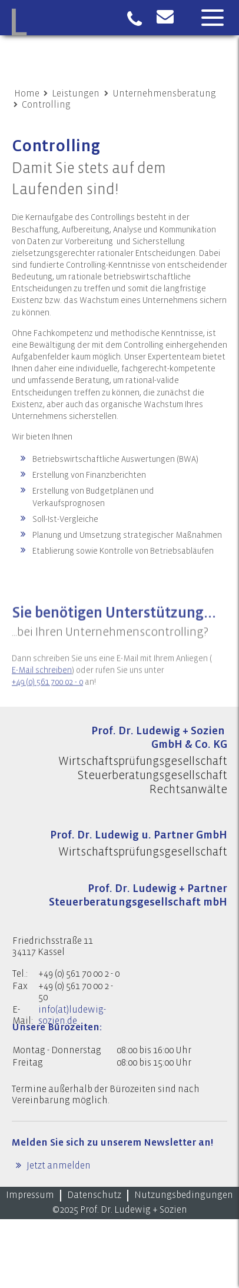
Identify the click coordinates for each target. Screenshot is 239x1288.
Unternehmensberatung (164, 93)
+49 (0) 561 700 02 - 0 (47, 693)
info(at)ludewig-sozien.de (72, 1015)
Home (26, 93)
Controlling (46, 104)
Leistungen (75, 93)
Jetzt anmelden (58, 1165)
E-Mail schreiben (42, 682)
